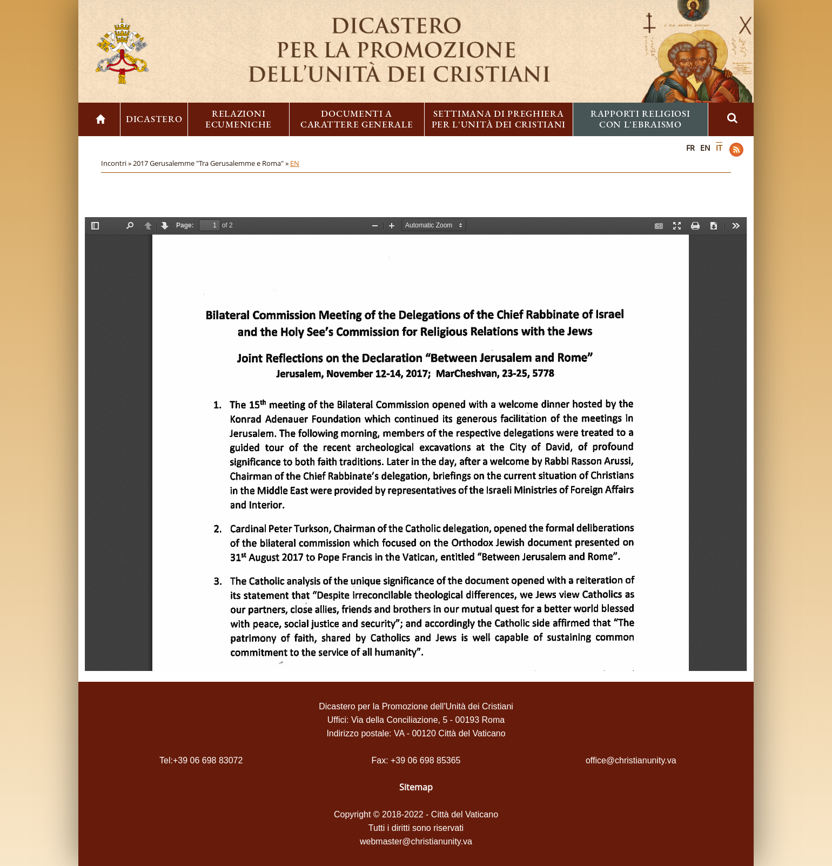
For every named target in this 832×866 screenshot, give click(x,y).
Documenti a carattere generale (356, 119)
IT (719, 148)
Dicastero (154, 119)
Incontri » (117, 163)
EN (705, 148)
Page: (185, 225)
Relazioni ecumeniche (238, 119)
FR (690, 148)
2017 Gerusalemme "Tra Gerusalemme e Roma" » (211, 163)
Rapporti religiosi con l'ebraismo (640, 119)
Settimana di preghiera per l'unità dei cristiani (499, 119)
